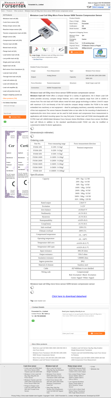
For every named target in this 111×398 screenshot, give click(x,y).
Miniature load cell (9, 18)
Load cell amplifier (9, 87)
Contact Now (14, 117)
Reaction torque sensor (11, 29)
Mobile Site (95, 369)
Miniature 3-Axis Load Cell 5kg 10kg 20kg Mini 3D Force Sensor (33, 375)
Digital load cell (8, 66)
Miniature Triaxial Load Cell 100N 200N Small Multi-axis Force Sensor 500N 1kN (33, 381)
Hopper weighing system (11, 95)
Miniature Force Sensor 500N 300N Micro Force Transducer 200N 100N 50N (55, 375)
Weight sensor (8, 37)
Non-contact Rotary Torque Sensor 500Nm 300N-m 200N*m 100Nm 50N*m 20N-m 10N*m (77, 376)
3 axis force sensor (9, 22)
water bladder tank (40, 301)
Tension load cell (8, 44)
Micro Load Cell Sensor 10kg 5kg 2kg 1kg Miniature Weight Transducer (55, 370)
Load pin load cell (9, 73)
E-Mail (93, 366)
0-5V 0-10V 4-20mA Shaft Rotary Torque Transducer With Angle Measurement (77, 391)
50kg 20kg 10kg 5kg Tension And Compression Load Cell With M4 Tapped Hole (55, 390)
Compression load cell (10, 40)
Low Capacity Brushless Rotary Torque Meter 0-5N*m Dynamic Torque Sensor (76, 384)
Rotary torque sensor (10, 26)
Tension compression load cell (13, 33)
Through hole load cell (10, 76)
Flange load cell (8, 51)
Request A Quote (99, 5)
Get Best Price (37, 59)
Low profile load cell (9, 58)
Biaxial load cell (8, 47)
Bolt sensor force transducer (12, 69)
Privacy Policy (15, 396)
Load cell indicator (9, 84)
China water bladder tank (29, 396)
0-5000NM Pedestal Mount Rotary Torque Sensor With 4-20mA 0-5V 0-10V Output (77, 370)
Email (108, 5)
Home (3, 11)
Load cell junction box (10, 91)
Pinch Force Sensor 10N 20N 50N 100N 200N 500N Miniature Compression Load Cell (55, 382)
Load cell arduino (9, 80)
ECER (98, 396)
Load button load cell (10, 55)
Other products (18, 11)
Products (9, 11)
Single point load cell (10, 62)
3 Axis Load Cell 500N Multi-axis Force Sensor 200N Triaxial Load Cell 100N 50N (33, 370)
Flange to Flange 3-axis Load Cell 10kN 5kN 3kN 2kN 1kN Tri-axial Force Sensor (32, 388)
